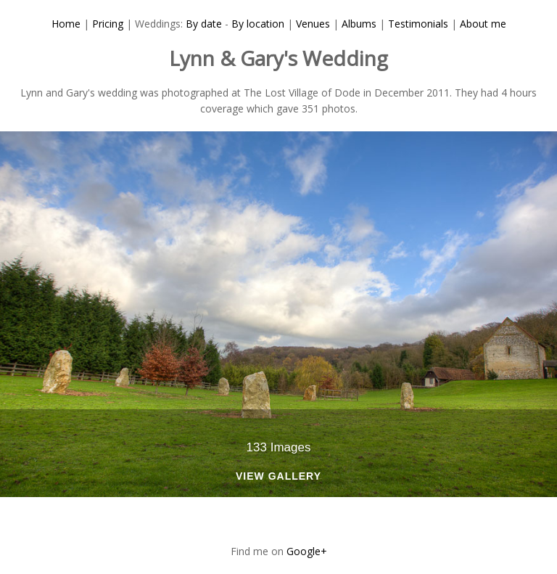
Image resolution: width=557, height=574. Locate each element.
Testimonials (418, 23)
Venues (313, 23)
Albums (359, 23)
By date (204, 23)
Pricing (107, 23)
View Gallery (278, 476)
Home (66, 23)
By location (257, 23)
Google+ (306, 551)
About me (483, 23)
